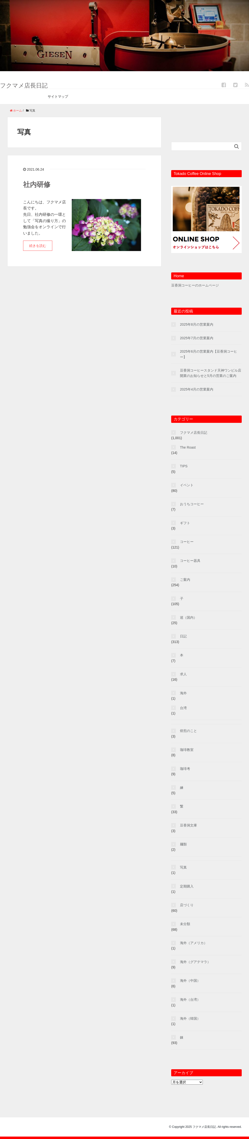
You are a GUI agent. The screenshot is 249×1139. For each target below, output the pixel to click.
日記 (183, 636)
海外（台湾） (190, 999)
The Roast (188, 447)
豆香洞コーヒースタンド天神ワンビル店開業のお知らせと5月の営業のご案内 (210, 373)
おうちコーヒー (192, 504)
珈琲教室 (187, 750)
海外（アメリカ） (193, 943)
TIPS (183, 466)
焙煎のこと (188, 731)
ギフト (185, 523)
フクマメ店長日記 (24, 85)
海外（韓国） (190, 1018)
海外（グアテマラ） (195, 962)
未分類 (185, 924)
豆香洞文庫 (188, 825)
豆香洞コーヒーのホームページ (195, 285)
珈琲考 (185, 769)
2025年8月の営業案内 (196, 324)
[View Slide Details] (124, 35)
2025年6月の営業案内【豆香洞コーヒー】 (208, 354)
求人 (183, 674)
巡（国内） (188, 617)
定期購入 (187, 886)
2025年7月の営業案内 (196, 338)
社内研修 (36, 184)
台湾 (183, 708)
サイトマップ (58, 96)
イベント (187, 485)
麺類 (183, 844)
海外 (183, 693)
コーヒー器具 (190, 561)
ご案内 (185, 580)
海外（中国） (190, 980)
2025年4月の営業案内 (196, 389)
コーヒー (187, 542)
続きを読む (37, 246)
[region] (124, 35)
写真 (183, 867)
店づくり (187, 905)
